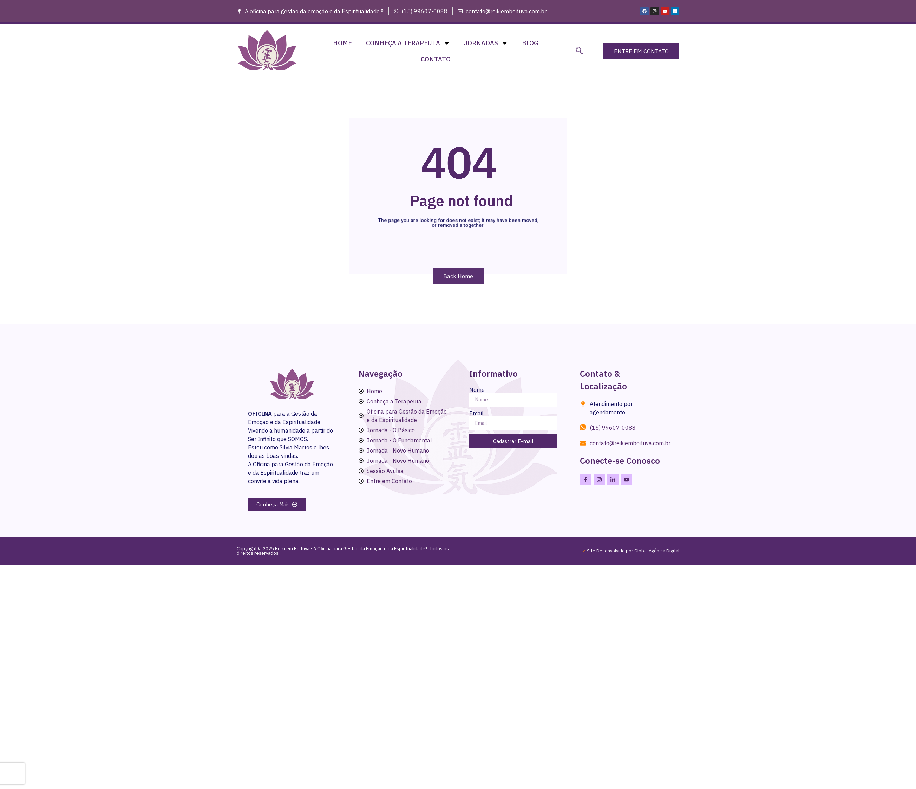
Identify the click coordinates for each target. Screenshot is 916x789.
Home (342, 43)
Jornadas (486, 43)
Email (476, 413)
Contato (436, 59)
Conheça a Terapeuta (408, 43)
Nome (477, 390)
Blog (530, 43)
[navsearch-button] (579, 51)
